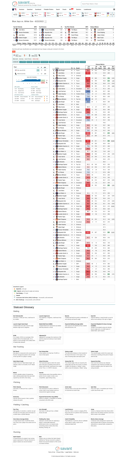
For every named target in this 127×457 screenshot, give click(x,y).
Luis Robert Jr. (62, 151)
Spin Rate (93, 387)
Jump (92, 409)
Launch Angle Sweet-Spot (20, 324)
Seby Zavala (61, 75)
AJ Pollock (61, 96)
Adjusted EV (42, 335)
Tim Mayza (74, 30)
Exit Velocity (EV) (18, 316)
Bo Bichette (61, 86)
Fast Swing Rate (43, 351)
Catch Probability (70, 419)
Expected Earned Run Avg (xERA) (48, 396)
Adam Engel (61, 227)
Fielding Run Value (44, 419)
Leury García (61, 88)
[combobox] (98, 4)
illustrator (21, 9)
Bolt (40, 436)
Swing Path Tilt (69, 361)
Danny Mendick (62, 266)
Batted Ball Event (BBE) (45, 324)
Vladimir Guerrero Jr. (63, 83)
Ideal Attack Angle (18, 361)
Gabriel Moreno (62, 115)
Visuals (64, 9)
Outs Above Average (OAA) (20, 419)
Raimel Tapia (61, 135)
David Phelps (74, 35)
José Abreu (22, 30)
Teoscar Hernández (24, 32)
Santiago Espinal (62, 112)
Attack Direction (43, 361)
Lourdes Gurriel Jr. (63, 117)
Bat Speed (16, 351)
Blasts (15, 372)
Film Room (83, 62)
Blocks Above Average (97, 419)
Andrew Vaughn (23, 37)
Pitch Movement (43, 387)
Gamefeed (29, 9)
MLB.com (76, 452)
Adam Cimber (101, 35)
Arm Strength (43, 409)
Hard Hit (18, 289)
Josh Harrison (62, 91)
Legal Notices (69, 452)
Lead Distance (69, 409)
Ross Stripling (101, 32)
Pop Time (16, 409)
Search (58, 9)
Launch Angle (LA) (44, 316)
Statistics (78, 9)
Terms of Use (51, 452)
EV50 (14, 335)
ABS (71, 9)
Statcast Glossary (23, 307)
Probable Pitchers (48, 9)
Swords (41, 372)
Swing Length (69, 351)
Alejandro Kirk (48, 32)
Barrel (19, 291)
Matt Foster (74, 32)
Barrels (67, 316)
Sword (18, 295)
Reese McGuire (62, 99)
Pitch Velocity (17, 387)
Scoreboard (38, 9)
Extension (16, 396)
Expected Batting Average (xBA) (74, 324)
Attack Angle (94, 351)
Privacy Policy (60, 452)
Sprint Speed (17, 436)
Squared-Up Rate (96, 361)
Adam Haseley (62, 94)
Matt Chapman (62, 138)
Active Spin (68, 387)
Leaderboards (87, 9)
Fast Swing (19, 293)
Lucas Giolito (100, 30)
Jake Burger (48, 35)
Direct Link (15, 59)
